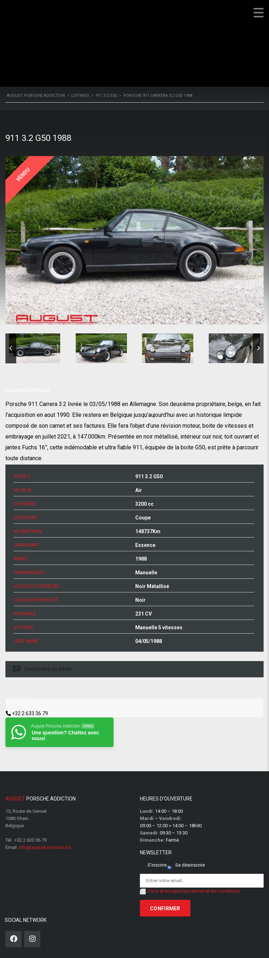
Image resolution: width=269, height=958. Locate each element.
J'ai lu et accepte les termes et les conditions (193, 891)
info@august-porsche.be (45, 847)
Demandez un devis (42, 669)
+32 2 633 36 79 (30, 713)
